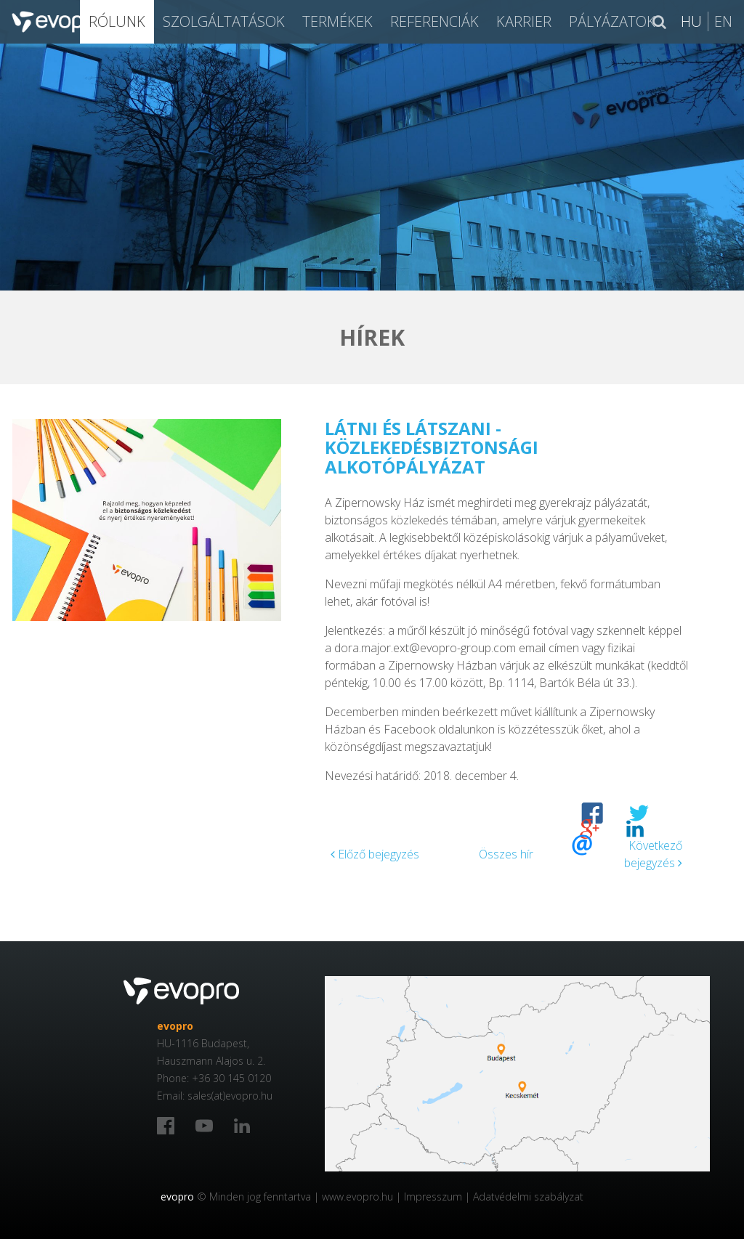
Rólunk (117, 21)
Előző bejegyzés (375, 854)
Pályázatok (612, 21)
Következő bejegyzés (653, 854)
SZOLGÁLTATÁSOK (224, 21)
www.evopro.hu (357, 1196)
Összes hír (506, 854)
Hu (691, 21)
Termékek (337, 21)
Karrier (523, 21)
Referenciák (434, 21)
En (723, 21)
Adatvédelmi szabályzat (528, 1196)
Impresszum (433, 1196)
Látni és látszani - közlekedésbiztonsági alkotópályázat (431, 447)
